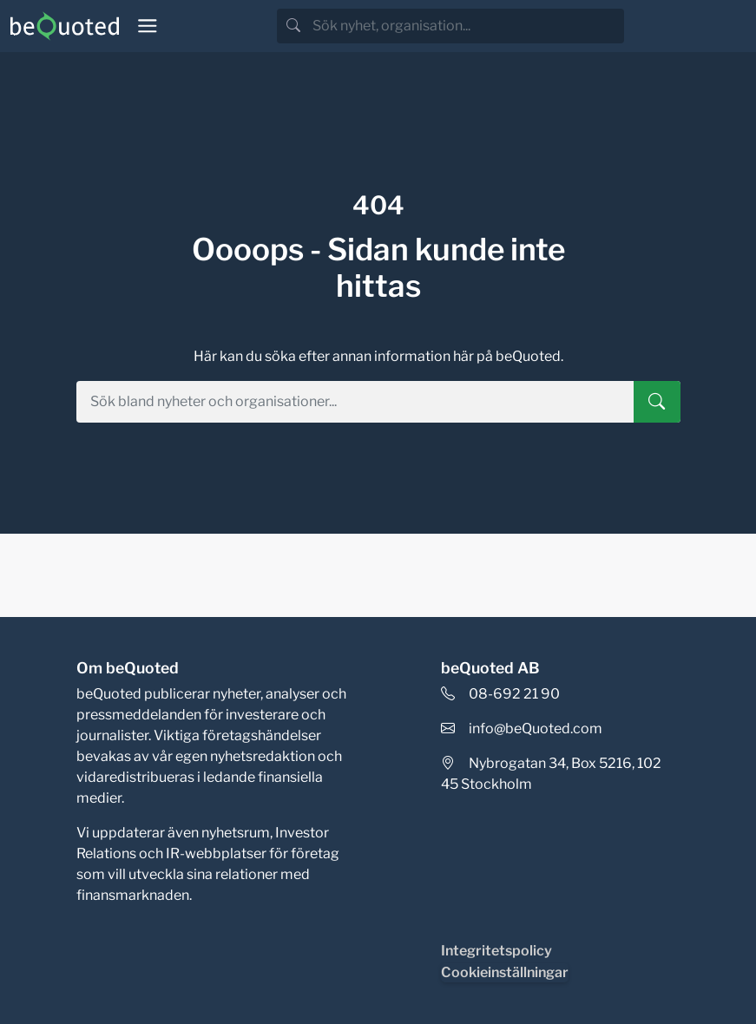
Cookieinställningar (505, 972)
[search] (466, 26)
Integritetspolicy (496, 950)
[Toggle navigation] (147, 26)
